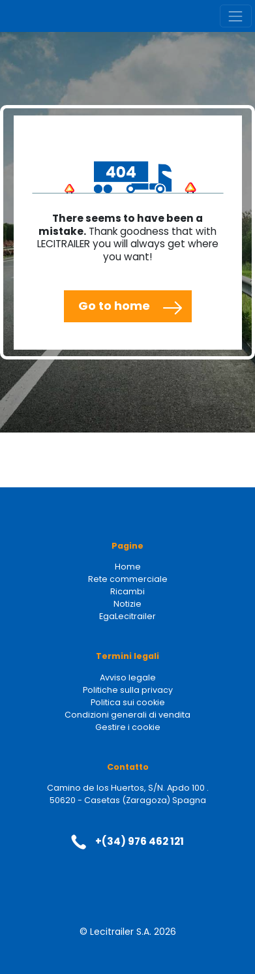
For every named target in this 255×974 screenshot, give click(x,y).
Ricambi (127, 591)
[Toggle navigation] (236, 16)
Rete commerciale (128, 579)
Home (128, 566)
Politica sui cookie (128, 702)
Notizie (127, 603)
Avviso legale (128, 677)
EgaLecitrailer (127, 616)
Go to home (114, 305)
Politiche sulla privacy (128, 689)
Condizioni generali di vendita (127, 714)
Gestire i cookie (127, 727)
